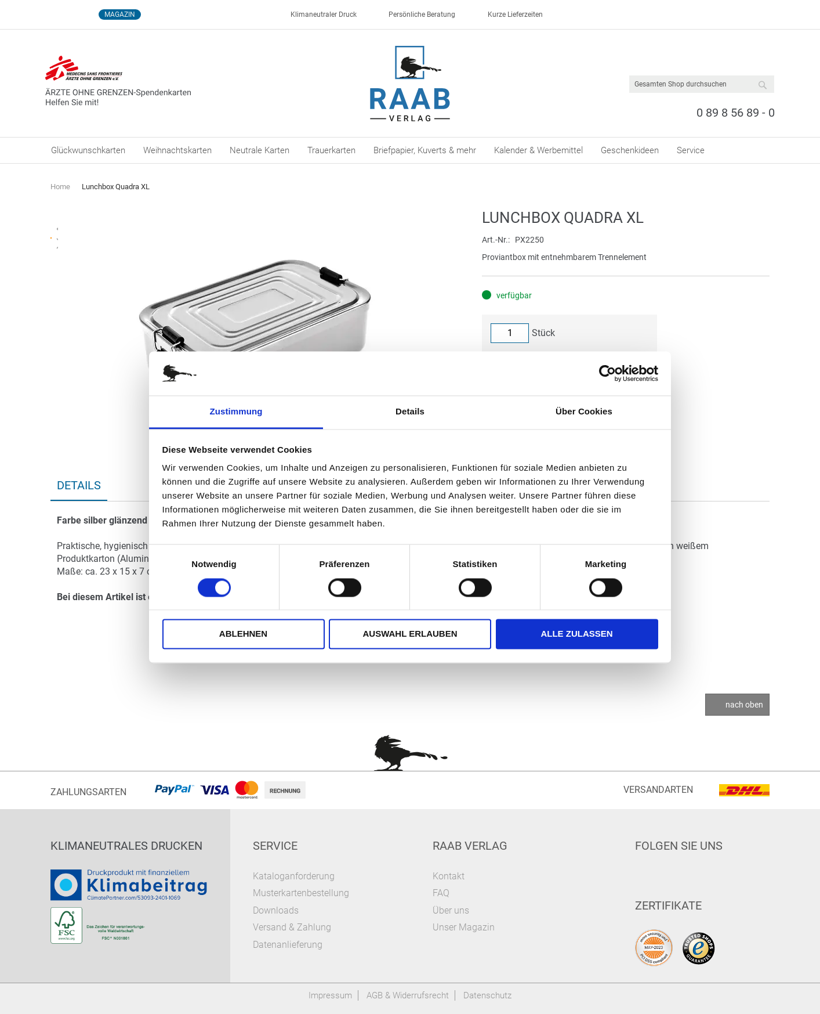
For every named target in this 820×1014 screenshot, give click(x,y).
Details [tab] (410, 412)
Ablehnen (243, 634)
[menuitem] (88, 150)
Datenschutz (487, 995)
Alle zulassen (576, 634)
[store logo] (410, 83)
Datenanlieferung (287, 944)
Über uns (451, 910)
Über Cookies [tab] (584, 412)
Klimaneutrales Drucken (126, 846)
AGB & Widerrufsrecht (408, 995)
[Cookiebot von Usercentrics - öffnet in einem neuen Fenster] (607, 373)
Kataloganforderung (294, 876)
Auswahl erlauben (409, 634)
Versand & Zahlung (292, 927)
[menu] (410, 150)
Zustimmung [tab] (236, 412)
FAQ (441, 892)
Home (60, 186)
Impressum (330, 995)
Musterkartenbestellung (301, 892)
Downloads (276, 910)
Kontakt (449, 876)
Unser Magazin (464, 927)
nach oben (744, 704)
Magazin (119, 14)
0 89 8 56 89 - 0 (735, 113)
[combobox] (702, 84)
